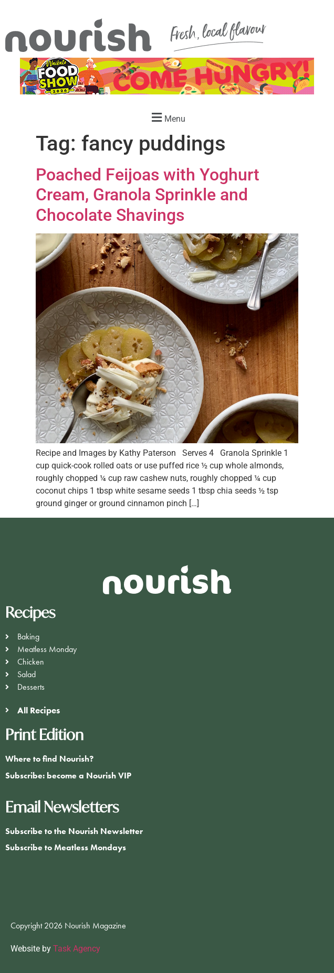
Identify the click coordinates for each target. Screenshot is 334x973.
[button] (167, 117)
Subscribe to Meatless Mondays (65, 847)
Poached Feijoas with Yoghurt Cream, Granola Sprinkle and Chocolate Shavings (147, 195)
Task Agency (76, 949)
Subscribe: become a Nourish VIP (68, 775)
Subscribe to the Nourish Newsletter (74, 831)
